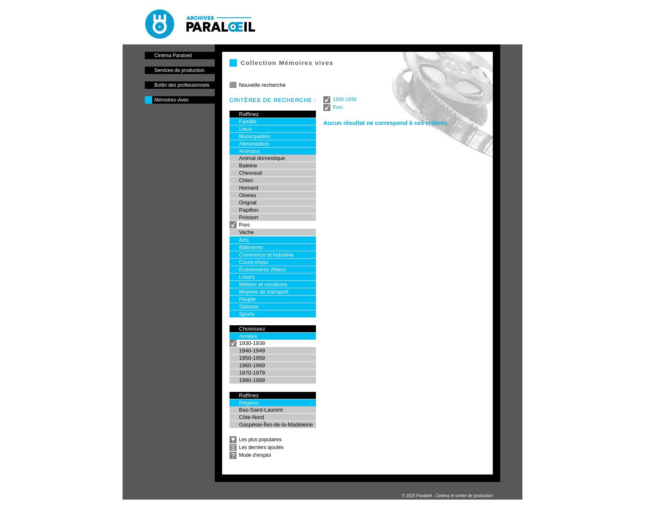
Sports (247, 314)
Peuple (247, 299)
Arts (243, 240)
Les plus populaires (260, 439)
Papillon (248, 210)
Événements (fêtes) (262, 269)
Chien (246, 180)
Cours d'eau (253, 262)
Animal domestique (262, 158)
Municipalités (254, 136)
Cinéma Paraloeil (173, 55)
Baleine (248, 165)
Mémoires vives (171, 100)
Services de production (179, 70)
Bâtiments (251, 247)
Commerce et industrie (266, 255)
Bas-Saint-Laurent (261, 410)
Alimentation (254, 144)
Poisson (248, 217)
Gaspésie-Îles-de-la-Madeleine (276, 424)
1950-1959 (252, 358)
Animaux (249, 151)
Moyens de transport (263, 292)
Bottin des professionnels (181, 85)
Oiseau (247, 195)
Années (248, 336)
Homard (248, 188)
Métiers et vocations (263, 284)
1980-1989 (252, 380)
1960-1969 (252, 365)
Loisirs (247, 277)
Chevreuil (250, 173)
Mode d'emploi (255, 455)
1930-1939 (252, 343)
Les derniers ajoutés (261, 447)
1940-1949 (252, 350)
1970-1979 (252, 373)
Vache (246, 232)
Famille (248, 121)
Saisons (248, 306)
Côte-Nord (251, 417)
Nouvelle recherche (262, 85)
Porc (244, 225)
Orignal (248, 202)
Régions (249, 403)
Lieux (245, 129)
